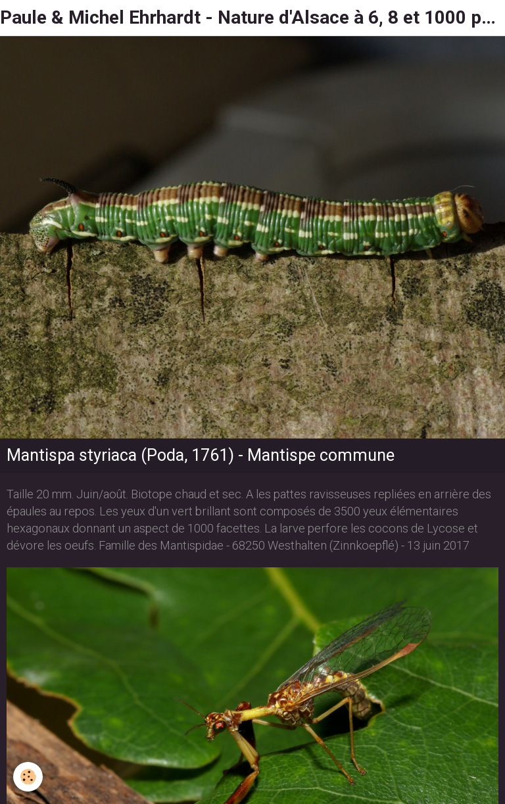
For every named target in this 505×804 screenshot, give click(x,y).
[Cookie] (28, 777)
